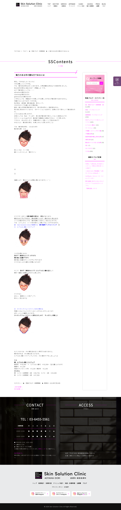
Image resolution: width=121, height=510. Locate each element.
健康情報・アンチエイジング (93, 115)
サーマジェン (89, 128)
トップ (34, 483)
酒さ (86, 145)
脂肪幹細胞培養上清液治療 (93, 137)
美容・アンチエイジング (92, 110)
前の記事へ (19, 387)
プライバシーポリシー (57, 487)
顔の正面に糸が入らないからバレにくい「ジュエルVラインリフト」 (94, 183)
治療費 (79, 483)
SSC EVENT (88, 148)
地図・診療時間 (70, 483)
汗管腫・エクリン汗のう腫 (93, 131)
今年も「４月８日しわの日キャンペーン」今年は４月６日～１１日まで (94, 166)
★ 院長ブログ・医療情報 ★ (33, 383)
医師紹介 (41, 483)
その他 (87, 151)
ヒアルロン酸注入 (90, 125)
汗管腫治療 (88, 134)
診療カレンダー (42, 449)
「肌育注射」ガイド (91, 188)
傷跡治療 (88, 139)
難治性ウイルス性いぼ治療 (93, 142)
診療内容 (49, 483)
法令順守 (66, 487)
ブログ (85, 483)
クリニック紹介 (58, 483)
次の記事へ (18, 389)
